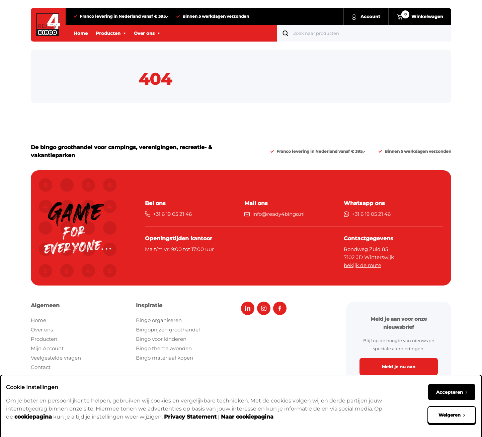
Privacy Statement (190, 417)
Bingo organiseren (159, 320)
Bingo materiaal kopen (164, 358)
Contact (41, 367)
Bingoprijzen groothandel (168, 329)
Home (38, 320)
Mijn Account (47, 348)
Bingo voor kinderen (161, 339)
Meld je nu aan (398, 366)
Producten (44, 339)
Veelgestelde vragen (56, 358)
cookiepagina (33, 417)
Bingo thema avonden (164, 348)
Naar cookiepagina (247, 417)
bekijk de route (362, 265)
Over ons (42, 329)
